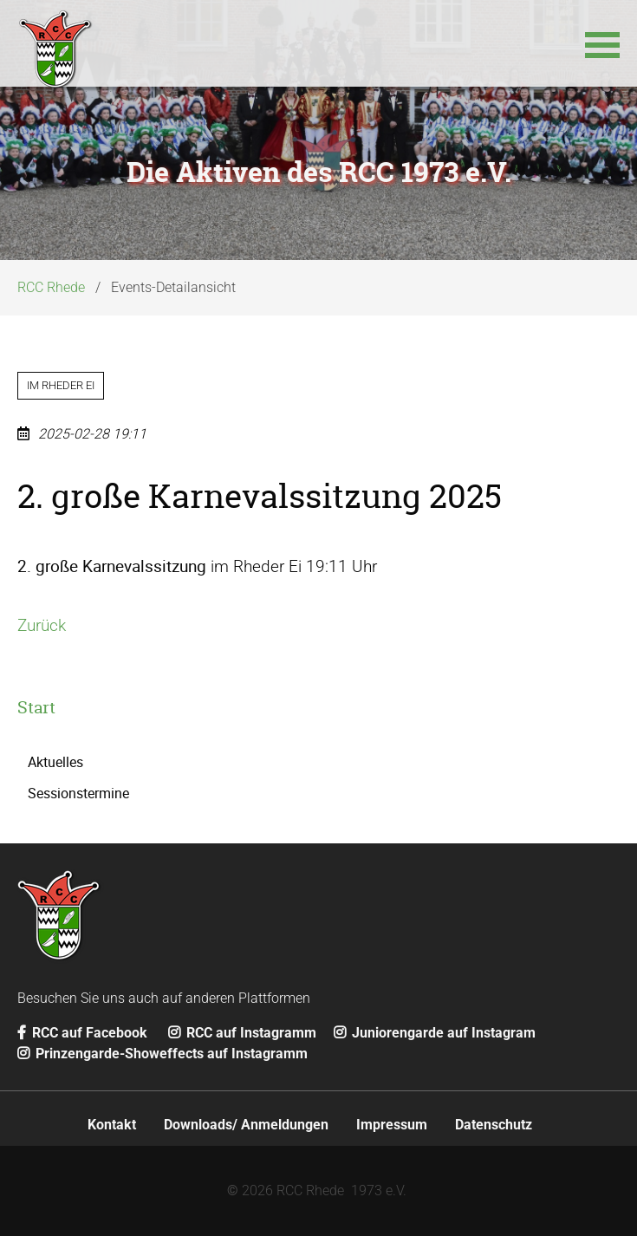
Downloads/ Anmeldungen (246, 1124)
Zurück (41, 625)
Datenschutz (493, 1124)
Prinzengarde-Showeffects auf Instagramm (162, 1053)
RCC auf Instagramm (242, 1033)
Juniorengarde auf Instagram (435, 1033)
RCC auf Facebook (82, 1033)
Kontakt (112, 1124)
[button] (602, 43)
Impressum (391, 1124)
